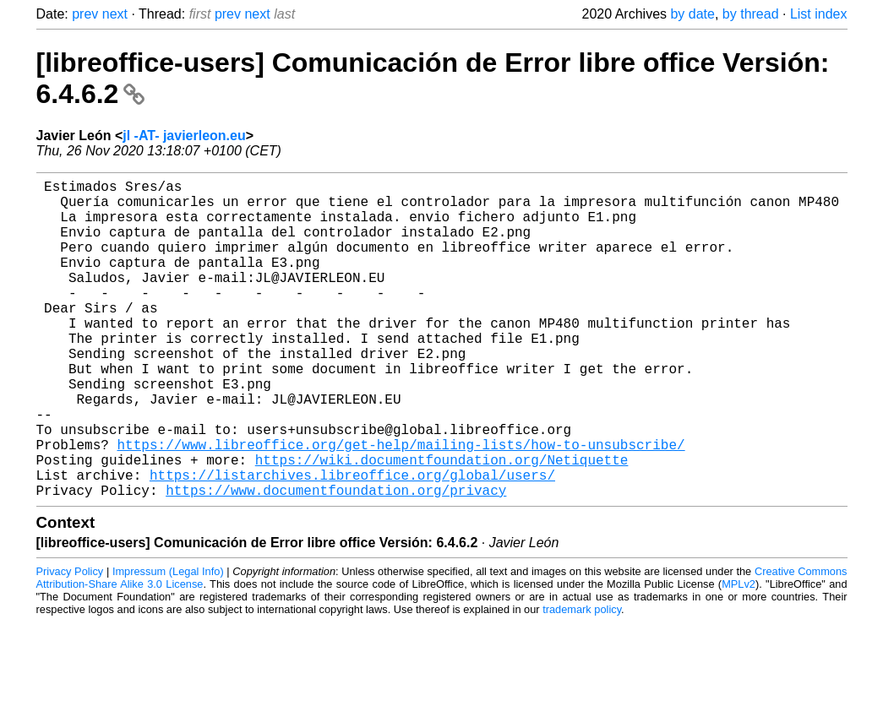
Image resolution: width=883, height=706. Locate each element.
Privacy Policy (70, 642)
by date (692, 14)
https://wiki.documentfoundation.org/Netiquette (442, 523)
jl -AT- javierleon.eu (184, 135)
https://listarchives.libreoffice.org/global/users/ (352, 542)
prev (85, 14)
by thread (750, 14)
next (115, 14)
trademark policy (581, 680)
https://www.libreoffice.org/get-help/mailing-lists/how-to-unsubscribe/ (401, 505)
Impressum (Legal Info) (168, 642)
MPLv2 (738, 655)
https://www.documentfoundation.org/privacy (336, 560)
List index (819, 14)
